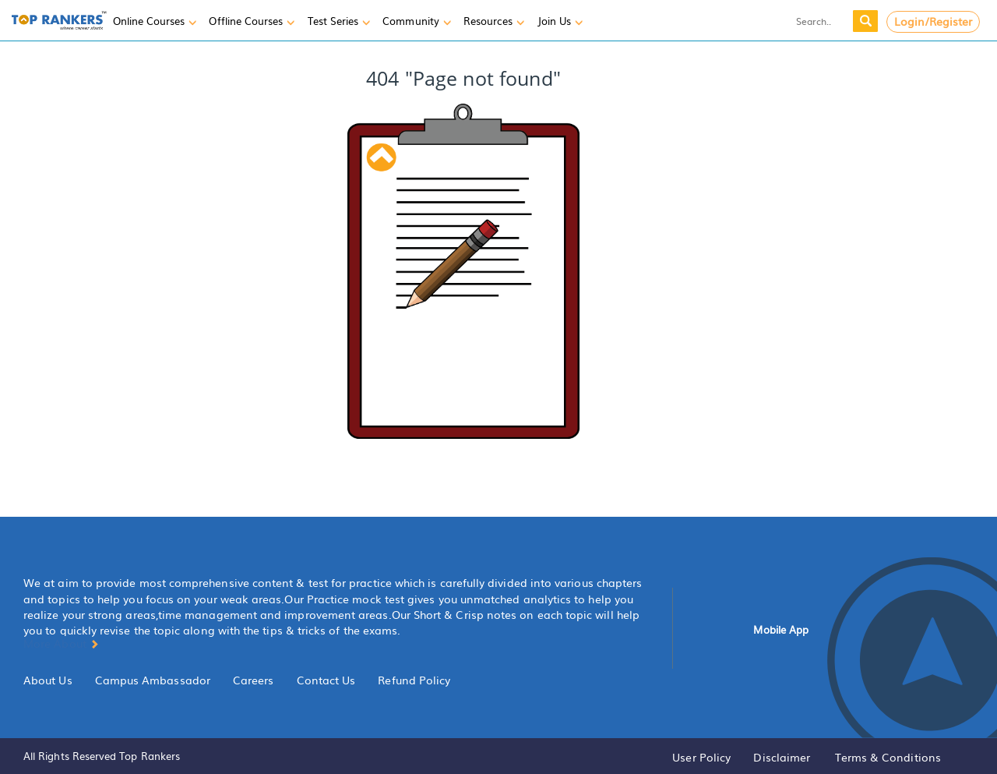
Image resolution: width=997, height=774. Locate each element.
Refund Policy (414, 679)
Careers (253, 679)
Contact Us (326, 679)
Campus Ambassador (152, 679)
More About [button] (61, 643)
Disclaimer (781, 757)
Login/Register (933, 21)
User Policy (701, 757)
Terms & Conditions (888, 757)
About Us (47, 679)
